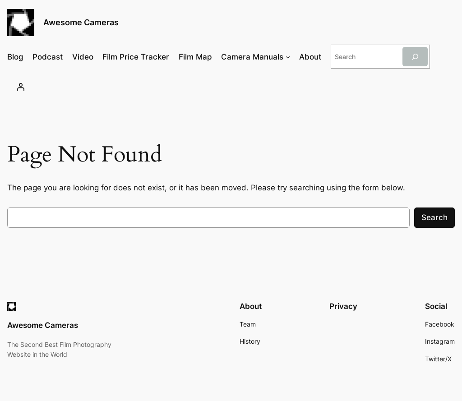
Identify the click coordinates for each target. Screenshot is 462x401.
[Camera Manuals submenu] (288, 57)
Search (434, 217)
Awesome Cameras (81, 22)
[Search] (415, 56)
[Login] (20, 87)
